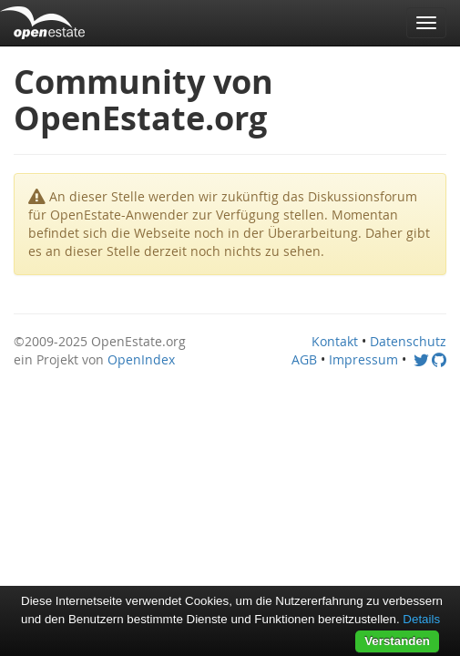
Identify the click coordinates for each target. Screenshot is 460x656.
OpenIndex (141, 359)
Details (421, 619)
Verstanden (397, 641)
